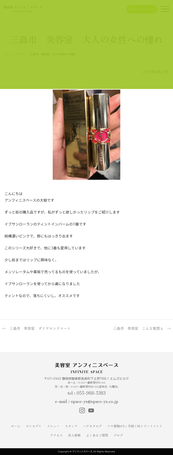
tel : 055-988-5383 (87, 392)
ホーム (15, 426)
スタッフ (71, 426)
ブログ (118, 435)
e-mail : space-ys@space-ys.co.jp (86, 401)
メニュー (53, 426)
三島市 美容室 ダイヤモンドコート (40, 328)
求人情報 (74, 435)
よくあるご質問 (97, 435)
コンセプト (33, 426)
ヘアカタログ (92, 426)
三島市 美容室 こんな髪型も (138, 328)
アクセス (56, 435)
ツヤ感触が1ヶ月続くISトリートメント (134, 426)
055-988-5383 (143, 9)
